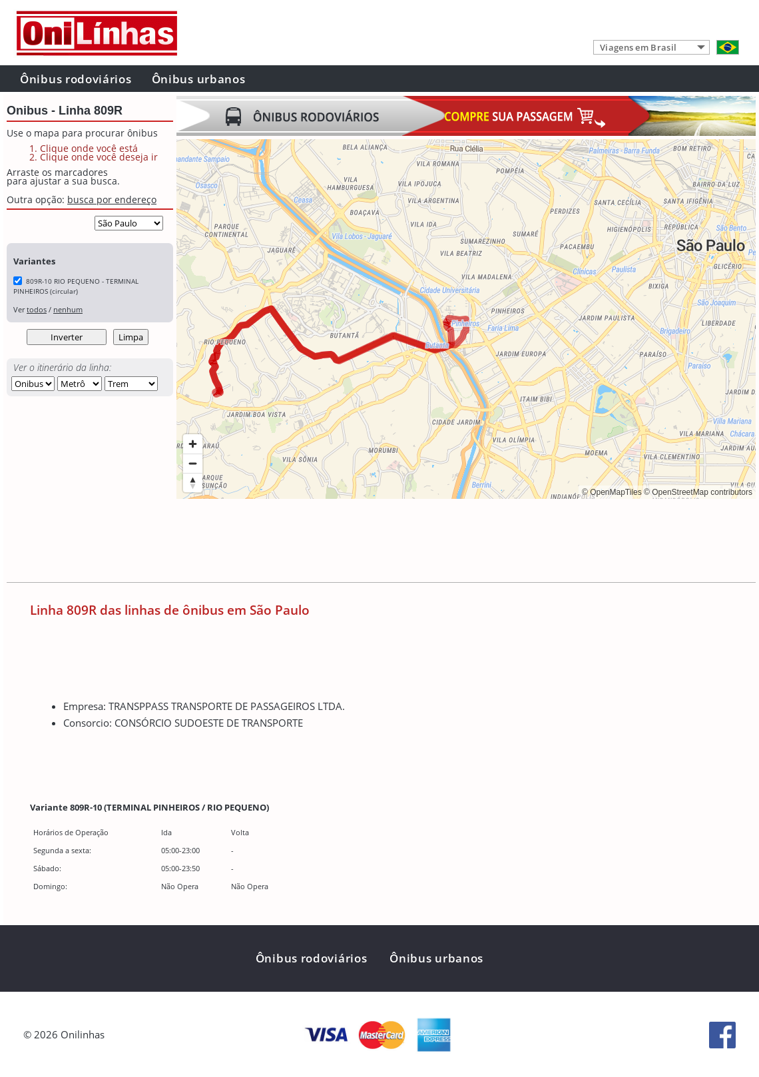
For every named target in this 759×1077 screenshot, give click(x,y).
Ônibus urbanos (199, 79)
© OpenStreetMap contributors (698, 492)
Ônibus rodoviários (76, 79)
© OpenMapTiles (612, 492)
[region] (466, 319)
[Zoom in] (192, 444)
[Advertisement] (418, 542)
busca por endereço (111, 199)
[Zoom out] (192, 463)
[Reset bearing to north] (192, 482)
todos (37, 309)
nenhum (68, 309)
